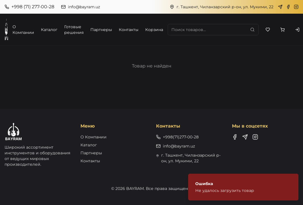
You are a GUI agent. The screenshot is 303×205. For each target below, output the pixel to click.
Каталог (49, 29)
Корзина (154, 29)
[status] (243, 187)
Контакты (128, 29)
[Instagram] (296, 7)
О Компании (23, 29)
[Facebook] (288, 7)
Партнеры (101, 29)
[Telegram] (280, 7)
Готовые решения (74, 29)
